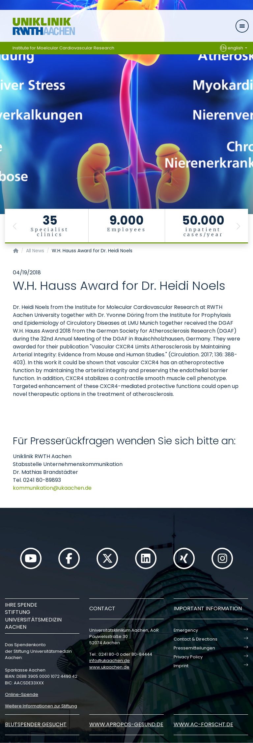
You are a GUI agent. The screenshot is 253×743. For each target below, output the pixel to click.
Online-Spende (21, 694)
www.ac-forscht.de (203, 724)
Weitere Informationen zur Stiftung (41, 706)
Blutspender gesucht (36, 724)
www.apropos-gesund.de (126, 724)
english (232, 48)
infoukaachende (109, 660)
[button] (15, 226)
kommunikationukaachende (52, 488)
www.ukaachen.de (109, 667)
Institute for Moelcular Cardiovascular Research (63, 48)
